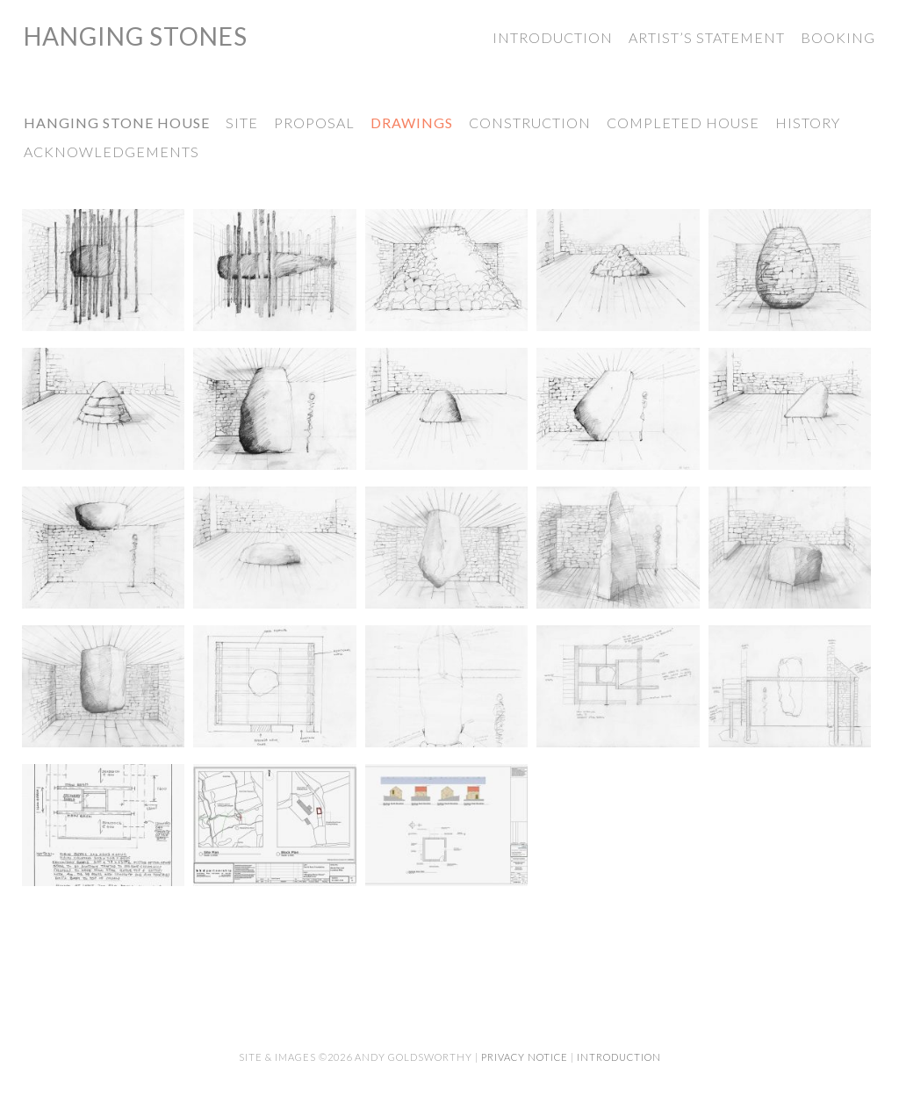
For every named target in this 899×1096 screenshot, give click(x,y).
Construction (530, 122)
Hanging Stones (136, 36)
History (807, 122)
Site (242, 122)
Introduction (553, 37)
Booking (838, 37)
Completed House (683, 122)
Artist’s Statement (707, 37)
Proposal (314, 122)
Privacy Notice (524, 1057)
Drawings (411, 122)
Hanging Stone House (117, 122)
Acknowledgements (111, 151)
